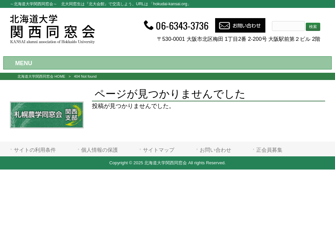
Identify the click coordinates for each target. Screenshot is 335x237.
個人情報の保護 (99, 150)
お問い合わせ (215, 150)
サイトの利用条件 (35, 150)
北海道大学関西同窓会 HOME (41, 76)
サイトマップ (158, 150)
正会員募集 (269, 150)
